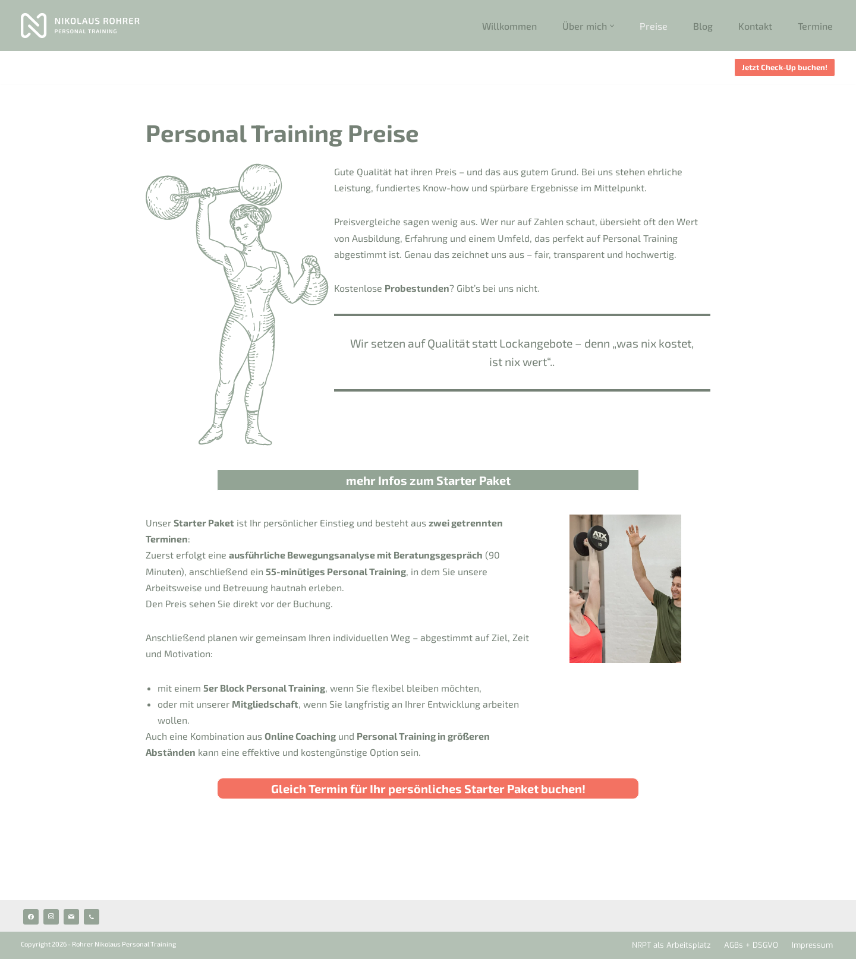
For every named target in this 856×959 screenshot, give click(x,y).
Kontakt (755, 25)
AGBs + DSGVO (751, 945)
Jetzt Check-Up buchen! (784, 67)
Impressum (812, 945)
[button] (612, 26)
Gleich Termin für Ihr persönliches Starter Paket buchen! (428, 788)
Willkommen (509, 25)
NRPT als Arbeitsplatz (671, 945)
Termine (815, 25)
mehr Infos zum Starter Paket (428, 480)
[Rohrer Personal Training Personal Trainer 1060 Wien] (80, 25)
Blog (703, 25)
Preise (654, 25)
